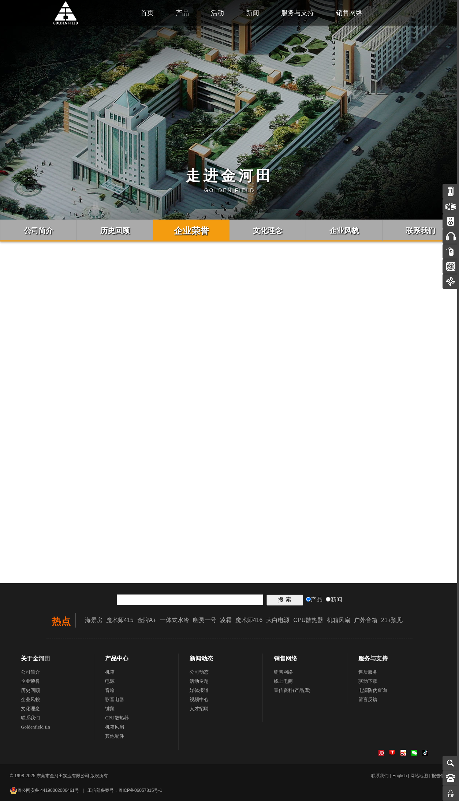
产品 (182, 12)
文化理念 (30, 708)
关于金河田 (35, 658)
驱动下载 (367, 681)
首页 (147, 12)
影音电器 (114, 699)
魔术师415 (120, 620)
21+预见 (392, 620)
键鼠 (110, 708)
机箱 (110, 672)
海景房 (93, 620)
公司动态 (199, 672)
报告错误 (440, 775)
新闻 (252, 12)
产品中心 (116, 658)
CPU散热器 (308, 620)
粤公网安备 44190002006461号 (44, 790)
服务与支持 (297, 12)
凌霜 (226, 620)
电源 (110, 681)
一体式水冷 (174, 620)
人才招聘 (199, 708)
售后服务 (367, 672)
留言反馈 (367, 699)
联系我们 (30, 717)
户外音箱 (365, 620)
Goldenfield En (35, 727)
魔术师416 (249, 620)
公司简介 (30, 672)
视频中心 (199, 699)
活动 (217, 12)
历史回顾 (30, 690)
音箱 (110, 690)
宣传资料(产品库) (292, 690)
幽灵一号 (204, 620)
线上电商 (283, 681)
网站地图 (419, 775)
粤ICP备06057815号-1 (140, 790)
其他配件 (114, 736)
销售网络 (349, 12)
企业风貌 (30, 699)
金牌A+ (146, 620)
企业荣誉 (30, 681)
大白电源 (278, 620)
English (399, 775)
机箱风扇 (338, 620)
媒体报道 (199, 690)
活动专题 (199, 681)
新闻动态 (201, 658)
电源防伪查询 (372, 690)
